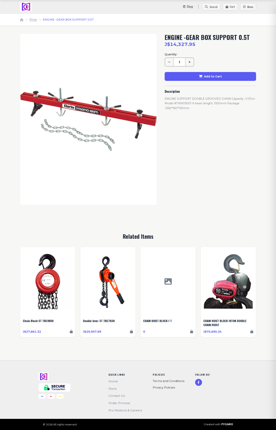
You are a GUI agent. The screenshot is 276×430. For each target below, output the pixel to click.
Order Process (119, 403)
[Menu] (248, 6)
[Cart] (230, 6)
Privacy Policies (164, 387)
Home (113, 381)
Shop (33, 19)
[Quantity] (179, 62)
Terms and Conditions (168, 381)
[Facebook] (198, 382)
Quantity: (171, 54)
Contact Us (116, 396)
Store (112, 388)
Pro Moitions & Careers (125, 410)
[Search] (211, 6)
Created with (218, 424)
